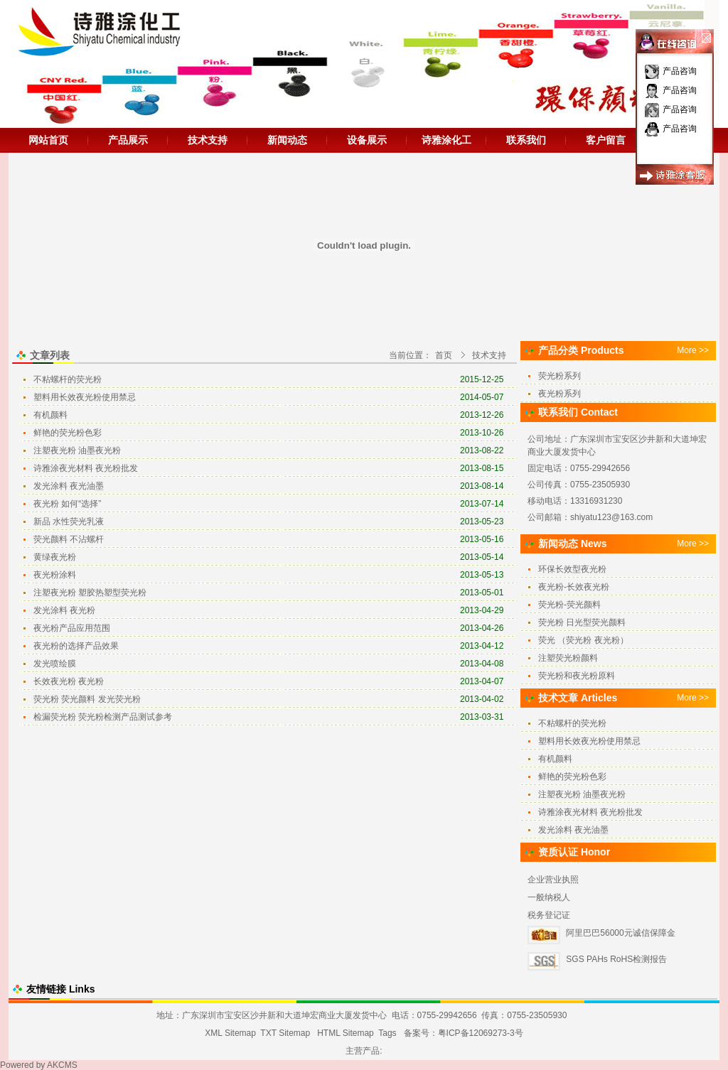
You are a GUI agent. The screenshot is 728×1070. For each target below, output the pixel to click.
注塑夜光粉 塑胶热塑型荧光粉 (89, 593)
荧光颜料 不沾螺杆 (68, 539)
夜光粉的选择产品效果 (76, 646)
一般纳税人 (549, 897)
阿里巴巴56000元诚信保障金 (620, 933)
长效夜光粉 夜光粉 (68, 681)
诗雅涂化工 (446, 140)
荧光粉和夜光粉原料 (576, 676)
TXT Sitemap (285, 1033)
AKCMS (62, 1065)
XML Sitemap (230, 1033)
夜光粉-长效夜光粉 (573, 587)
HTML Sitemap (345, 1033)
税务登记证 (549, 915)
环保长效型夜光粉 (572, 569)
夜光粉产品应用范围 (71, 628)
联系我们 (526, 140)
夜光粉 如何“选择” (67, 504)
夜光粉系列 (559, 394)
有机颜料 (50, 415)
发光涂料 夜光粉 (64, 610)
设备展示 (367, 140)
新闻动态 (287, 140)
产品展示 (128, 140)
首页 (443, 355)
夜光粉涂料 (54, 575)
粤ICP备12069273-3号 (480, 1033)
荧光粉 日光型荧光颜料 (582, 622)
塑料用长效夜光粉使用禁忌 (84, 397)
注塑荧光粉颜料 (568, 658)
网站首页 (48, 140)
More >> (693, 350)
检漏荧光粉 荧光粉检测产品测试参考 (102, 717)
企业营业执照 (553, 880)
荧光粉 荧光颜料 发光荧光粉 (87, 699)
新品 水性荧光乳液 (68, 521)
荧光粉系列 (559, 376)
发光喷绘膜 (54, 664)
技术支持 (208, 140)
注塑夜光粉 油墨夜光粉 (77, 450)
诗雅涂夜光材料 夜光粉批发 (85, 468)
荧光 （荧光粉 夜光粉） (583, 640)
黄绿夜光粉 (54, 557)
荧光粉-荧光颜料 (569, 605)
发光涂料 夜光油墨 (68, 486)
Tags (387, 1033)
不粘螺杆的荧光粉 (67, 379)
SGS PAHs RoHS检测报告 (616, 959)
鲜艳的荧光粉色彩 (67, 433)
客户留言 (606, 140)
